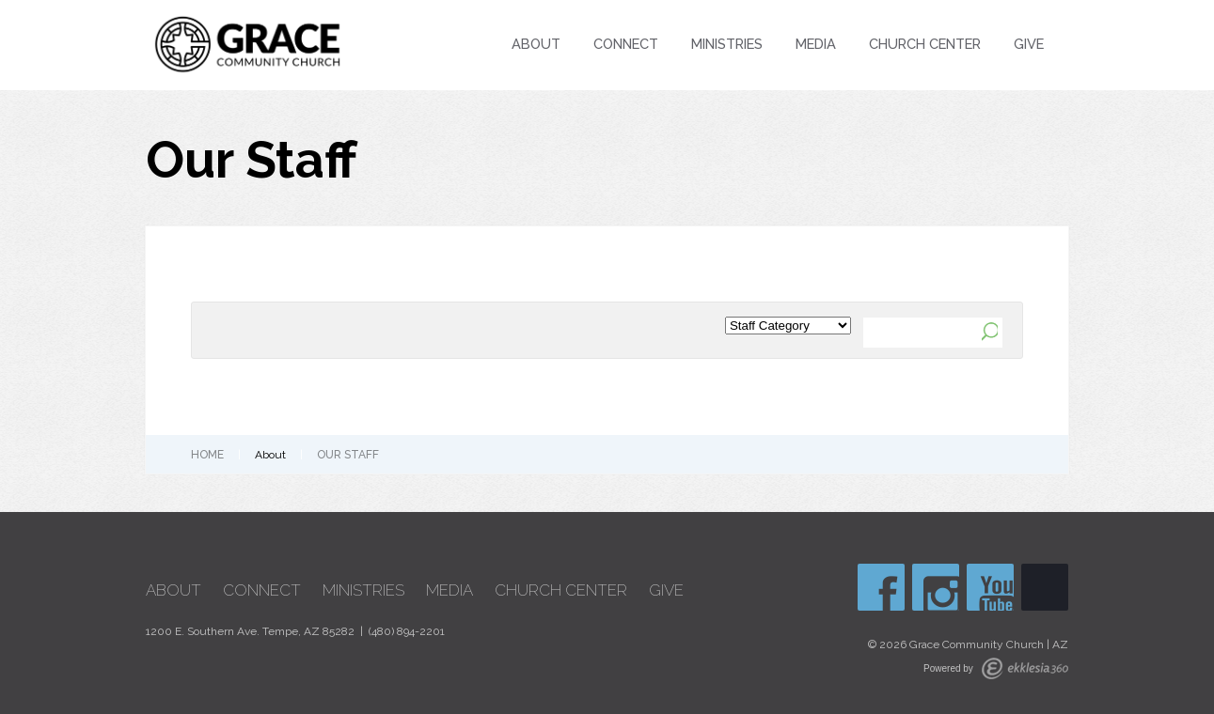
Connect (625, 44)
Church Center (925, 44)
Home (207, 454)
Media (816, 44)
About (536, 44)
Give (1029, 44)
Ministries (727, 44)
